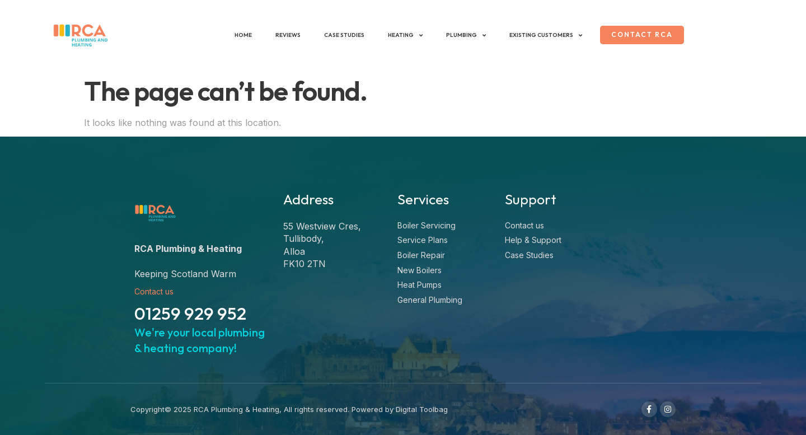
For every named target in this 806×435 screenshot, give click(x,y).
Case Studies (341, 35)
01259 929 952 (190, 313)
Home (240, 35)
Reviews (284, 35)
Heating (402, 35)
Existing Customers (542, 35)
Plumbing (462, 35)
